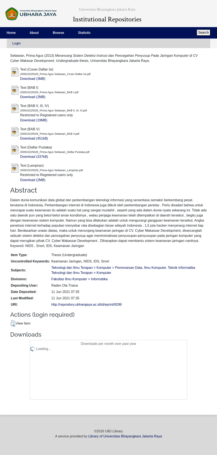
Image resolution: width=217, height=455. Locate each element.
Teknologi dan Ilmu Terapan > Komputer (81, 273)
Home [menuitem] (11, 33)
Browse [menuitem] (58, 33)
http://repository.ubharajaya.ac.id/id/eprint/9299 (86, 304)
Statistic (84, 33)
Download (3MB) (32, 78)
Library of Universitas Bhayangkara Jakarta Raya (125, 436)
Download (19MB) (33, 120)
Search (203, 33)
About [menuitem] (34, 33)
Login (16, 43)
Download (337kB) (34, 156)
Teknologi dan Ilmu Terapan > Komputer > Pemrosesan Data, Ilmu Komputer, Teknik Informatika (123, 267)
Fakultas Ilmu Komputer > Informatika (79, 279)
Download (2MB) (32, 97)
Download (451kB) (34, 138)
